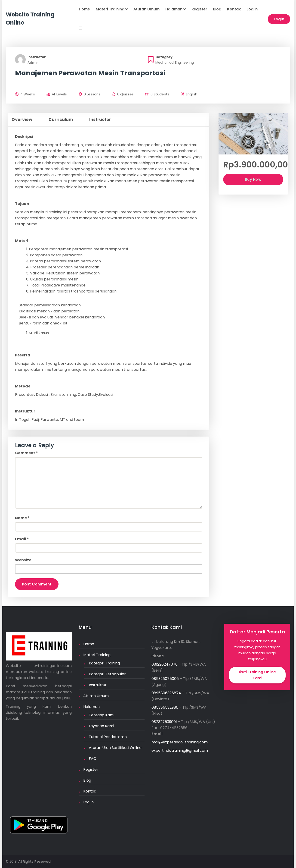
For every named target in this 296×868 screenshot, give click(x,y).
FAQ (92, 758)
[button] (77, 28)
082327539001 (164, 721)
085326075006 (165, 678)
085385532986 (164, 707)
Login (279, 19)
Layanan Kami (101, 726)
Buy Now (253, 179)
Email (22, 539)
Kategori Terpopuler (107, 674)
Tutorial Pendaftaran (108, 736)
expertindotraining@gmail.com (179, 750)
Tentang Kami (101, 715)
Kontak (234, 9)
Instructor (37, 57)
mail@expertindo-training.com (179, 742)
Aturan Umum (146, 9)
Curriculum (61, 119)
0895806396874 (166, 693)
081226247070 (164, 664)
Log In (252, 9)
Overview (22, 119)
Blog (217, 9)
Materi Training (112, 9)
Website (23, 560)
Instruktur (98, 685)
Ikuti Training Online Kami (257, 675)
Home (84, 9)
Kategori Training (104, 663)
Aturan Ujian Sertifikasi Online (115, 747)
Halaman (175, 9)
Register (199, 9)
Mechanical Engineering (174, 62)
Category (164, 57)
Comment (26, 453)
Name (22, 518)
